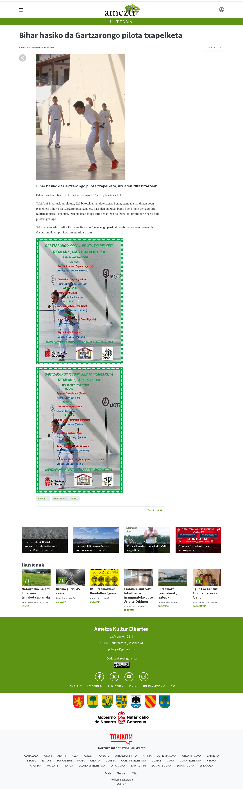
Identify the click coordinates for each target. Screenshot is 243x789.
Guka (170, 760)
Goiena (110, 760)
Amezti (88, 755)
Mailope (52, 765)
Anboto (104, 755)
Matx (108, 773)
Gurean (121, 773)
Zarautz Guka (161, 765)
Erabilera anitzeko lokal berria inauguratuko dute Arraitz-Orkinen (138, 595)
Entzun (212, 47)
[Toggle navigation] (21, 10)
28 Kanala (206, 765)
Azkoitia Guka (191, 755)
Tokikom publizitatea (121, 779)
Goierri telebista (133, 760)
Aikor (48, 755)
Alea (75, 755)
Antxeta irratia (126, 755)
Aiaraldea (31, 755)
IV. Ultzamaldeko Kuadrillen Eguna (103, 591)
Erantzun (154, 510)
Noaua (68, 765)
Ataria (147, 755)
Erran (46, 760)
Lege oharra (95, 686)
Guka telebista (190, 760)
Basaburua (61, 498)
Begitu (31, 760)
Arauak (133, 686)
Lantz (25, 606)
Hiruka (211, 760)
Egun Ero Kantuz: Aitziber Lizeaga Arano (206, 593)
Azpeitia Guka (166, 755)
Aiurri (62, 755)
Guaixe (156, 760)
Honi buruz (75, 686)
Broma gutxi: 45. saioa (68, 591)
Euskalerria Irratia (70, 760)
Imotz (74, 498)
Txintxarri (138, 765)
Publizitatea (115, 686)
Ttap (135, 773)
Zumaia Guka (185, 765)
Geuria (95, 760)
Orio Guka (118, 765)
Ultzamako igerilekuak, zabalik (167, 593)
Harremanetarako (154, 686)
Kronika (35, 765)
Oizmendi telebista (92, 765)
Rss (173, 686)
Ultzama (121, 21)
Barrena (213, 755)
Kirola (42, 498)
